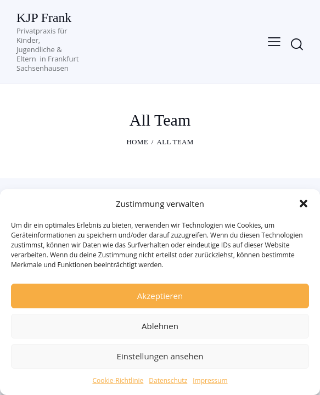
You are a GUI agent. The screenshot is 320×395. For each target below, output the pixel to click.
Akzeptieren (160, 295)
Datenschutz (168, 380)
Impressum (210, 380)
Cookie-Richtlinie (117, 380)
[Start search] (297, 44)
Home (137, 142)
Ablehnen (160, 325)
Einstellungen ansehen (160, 356)
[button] (303, 203)
